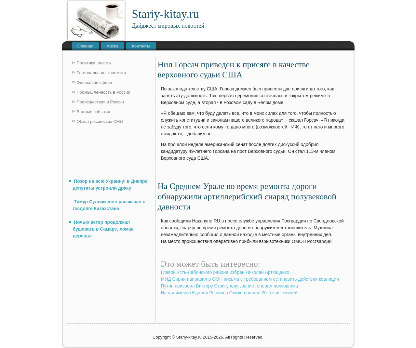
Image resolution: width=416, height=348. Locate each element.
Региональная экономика (101, 72)
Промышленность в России (103, 92)
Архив (112, 46)
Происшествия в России (100, 102)
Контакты (141, 46)
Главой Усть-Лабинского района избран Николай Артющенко (225, 272)
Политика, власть (94, 62)
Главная (85, 46)
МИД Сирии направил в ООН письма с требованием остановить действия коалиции (250, 279)
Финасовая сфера (94, 82)
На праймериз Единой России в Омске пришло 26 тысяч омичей (229, 292)
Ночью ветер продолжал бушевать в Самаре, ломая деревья (103, 229)
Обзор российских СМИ (100, 121)
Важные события (93, 111)
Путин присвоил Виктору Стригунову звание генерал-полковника (229, 285)
